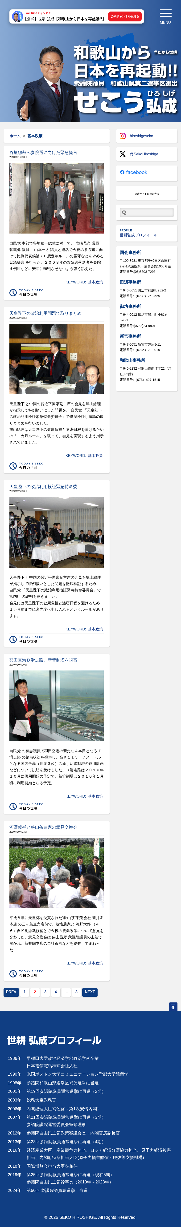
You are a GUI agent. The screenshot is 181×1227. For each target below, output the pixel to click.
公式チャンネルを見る (125, 16)
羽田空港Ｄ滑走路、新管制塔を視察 (43, 660)
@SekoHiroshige (139, 154)
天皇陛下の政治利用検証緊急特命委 (43, 486)
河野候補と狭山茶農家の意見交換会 (43, 827)
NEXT (90, 992)
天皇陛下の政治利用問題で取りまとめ (45, 313)
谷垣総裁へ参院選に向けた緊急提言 (43, 152)
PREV (11, 992)
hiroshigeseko (136, 136)
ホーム (15, 136)
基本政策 (95, 282)
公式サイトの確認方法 (147, 194)
